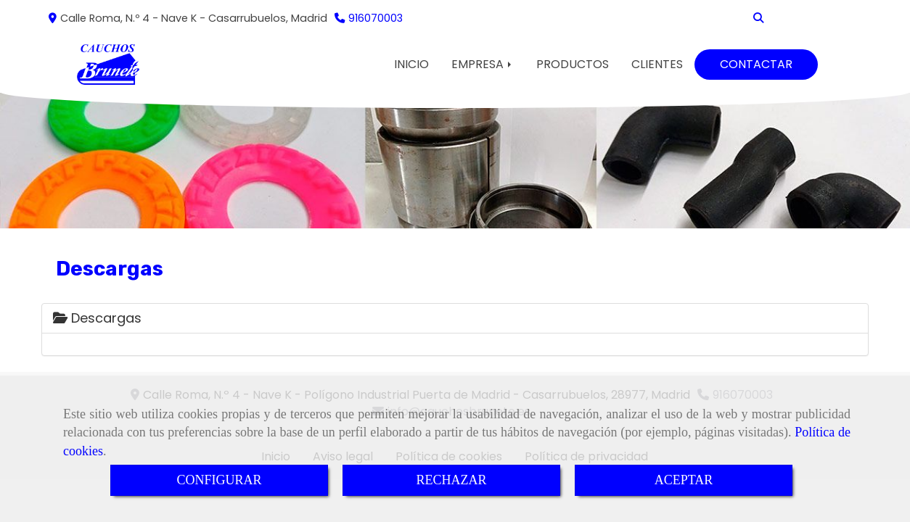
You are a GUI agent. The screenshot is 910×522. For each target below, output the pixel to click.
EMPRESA (482, 64)
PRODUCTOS (572, 64)
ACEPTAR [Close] (684, 480)
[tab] (455, 318)
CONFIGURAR (218, 480)
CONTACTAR (756, 64)
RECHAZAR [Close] (451, 480)
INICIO (411, 64)
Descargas (97, 318)
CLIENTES (657, 64)
